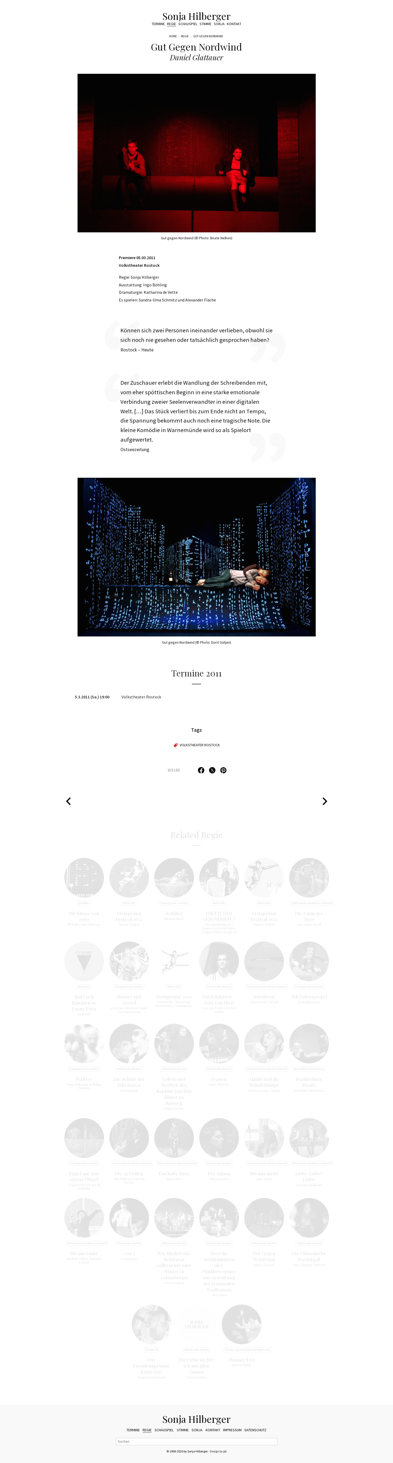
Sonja (219, 23)
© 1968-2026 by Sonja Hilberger (187, 1451)
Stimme (205, 23)
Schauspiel (187, 23)
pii (225, 1451)
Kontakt (234, 23)
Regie (171, 23)
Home (173, 36)
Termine (158, 23)
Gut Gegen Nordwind (208, 36)
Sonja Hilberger (196, 16)
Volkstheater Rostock (200, 748)
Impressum (232, 1430)
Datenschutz (255, 1430)
